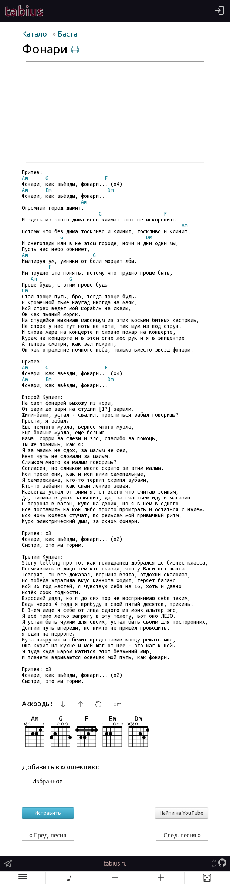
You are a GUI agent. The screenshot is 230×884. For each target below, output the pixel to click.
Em (117, 704)
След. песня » (182, 835)
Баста (67, 34)
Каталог (37, 34)
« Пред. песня (48, 835)
